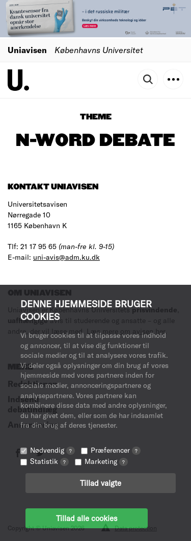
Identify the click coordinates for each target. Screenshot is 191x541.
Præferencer (116, 450)
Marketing (106, 461)
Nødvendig (52, 450)
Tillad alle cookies (86, 518)
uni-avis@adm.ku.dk (66, 257)
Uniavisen (27, 50)
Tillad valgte (100, 482)
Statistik (49, 461)
